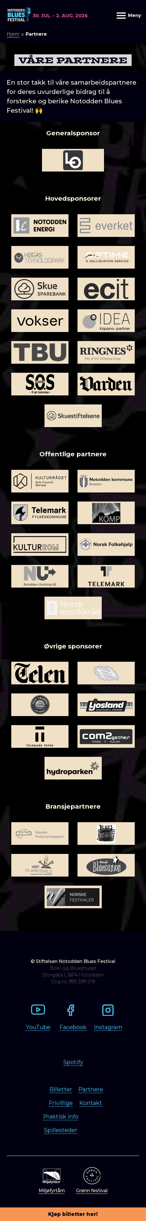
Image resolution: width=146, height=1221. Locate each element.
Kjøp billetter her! (73, 1214)
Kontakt (90, 1103)
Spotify (73, 1062)
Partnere (90, 1089)
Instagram (108, 1027)
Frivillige (61, 1103)
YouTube (38, 1027)
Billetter (60, 1089)
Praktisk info (60, 1116)
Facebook (73, 1027)
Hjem (13, 34)
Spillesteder (60, 1130)
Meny (128, 15)
